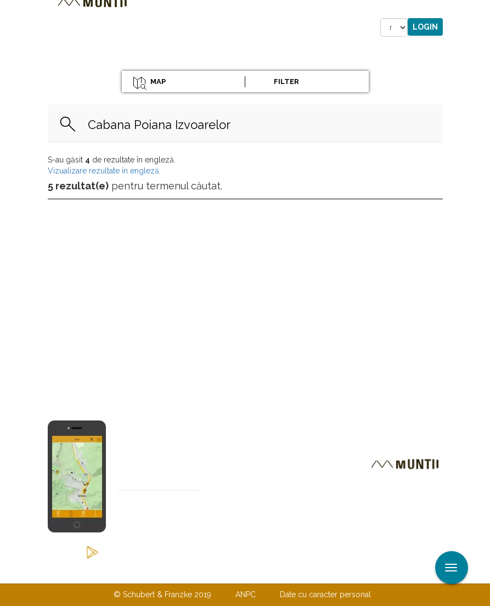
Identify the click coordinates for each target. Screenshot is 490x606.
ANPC (245, 594)
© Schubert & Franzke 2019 (162, 594)
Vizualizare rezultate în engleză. (104, 170)
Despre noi (228, 572)
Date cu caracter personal (325, 594)
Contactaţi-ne (161, 572)
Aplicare (482, 10)
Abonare (152, 526)
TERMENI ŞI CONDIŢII (310, 572)
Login (425, 27)
